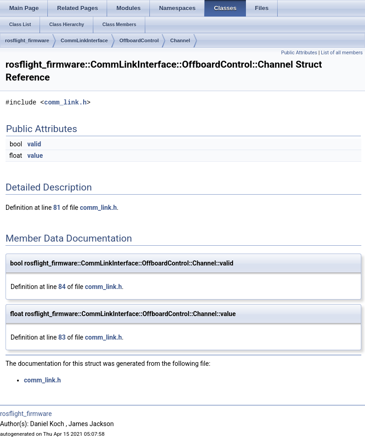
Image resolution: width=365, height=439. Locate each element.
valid (34, 144)
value (35, 155)
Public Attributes (299, 53)
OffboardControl (139, 40)
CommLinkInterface (84, 40)
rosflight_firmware (27, 40)
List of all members (342, 53)
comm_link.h (65, 102)
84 (62, 286)
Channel (180, 40)
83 (62, 337)
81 (57, 207)
